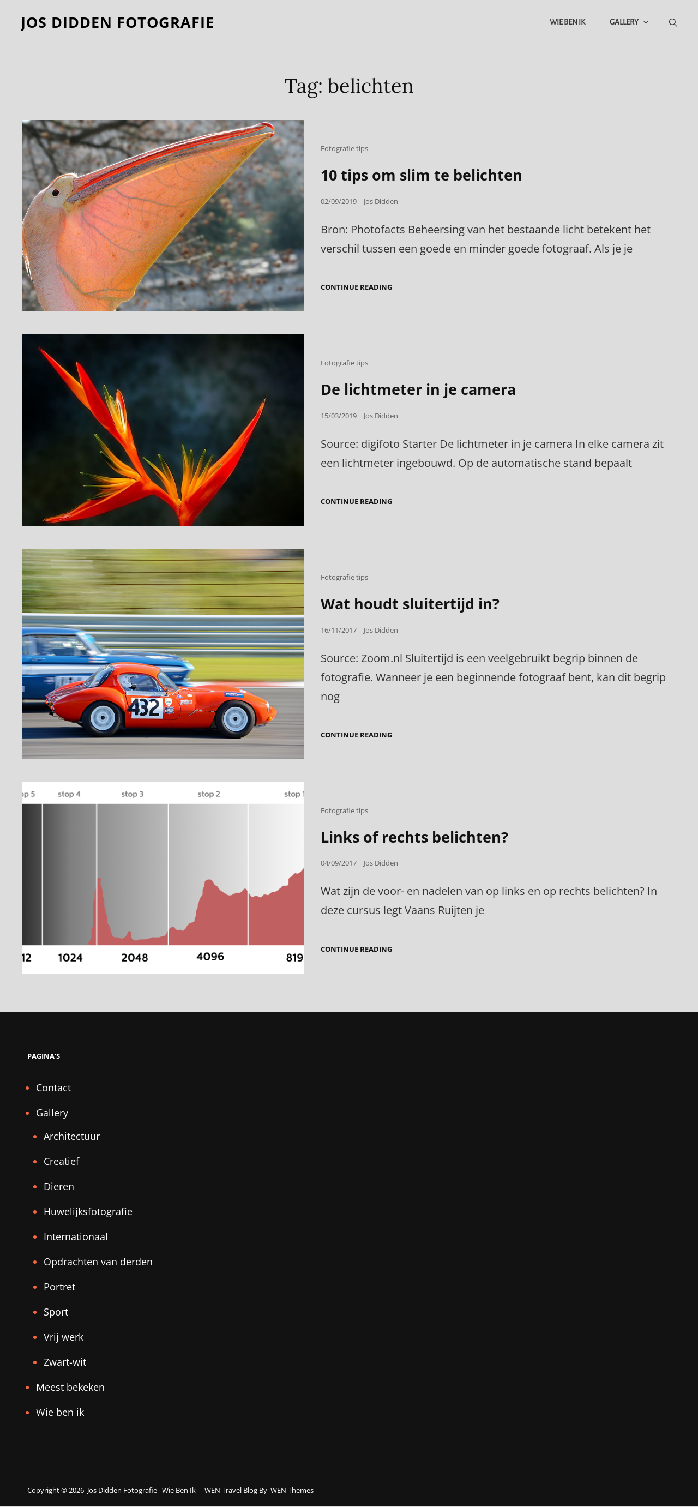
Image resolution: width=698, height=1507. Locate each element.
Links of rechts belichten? (418, 837)
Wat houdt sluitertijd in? (413, 603)
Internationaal (76, 1236)
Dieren (59, 1186)
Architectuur (72, 1136)
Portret (59, 1286)
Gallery (629, 23)
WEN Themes (292, 1490)
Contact (53, 1087)
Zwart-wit (65, 1361)
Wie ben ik (566, 23)
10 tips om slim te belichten (426, 176)
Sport (56, 1311)
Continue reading (356, 288)
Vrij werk (63, 1336)
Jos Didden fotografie (121, 23)
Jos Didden (381, 202)
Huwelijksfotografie (88, 1211)
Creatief (61, 1161)
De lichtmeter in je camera (423, 390)
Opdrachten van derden (98, 1261)
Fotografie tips (344, 150)
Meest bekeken (70, 1387)
